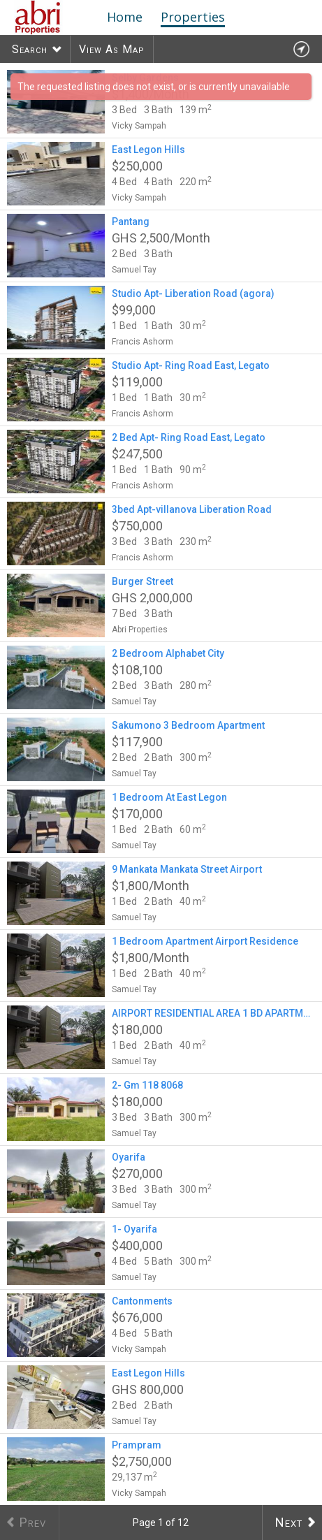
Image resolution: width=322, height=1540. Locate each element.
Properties (193, 16)
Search (29, 49)
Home (124, 16)
